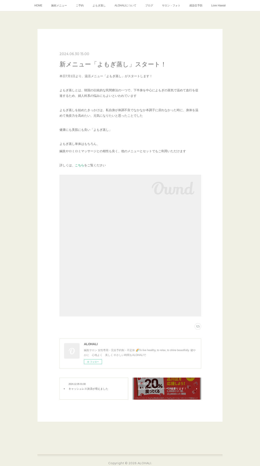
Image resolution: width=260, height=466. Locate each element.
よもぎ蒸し (99, 5)
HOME (38, 5)
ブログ (149, 5)
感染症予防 (195, 5)
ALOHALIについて (125, 5)
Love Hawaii (218, 5)
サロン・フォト (171, 5)
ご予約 (80, 5)
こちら (79, 165)
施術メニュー (59, 5)
